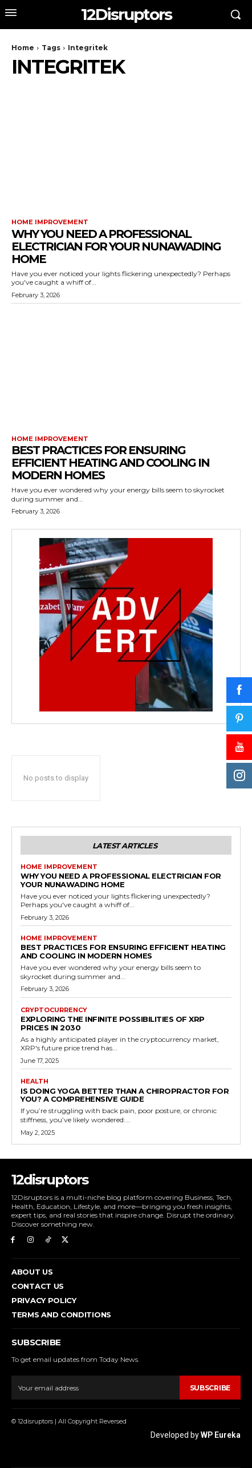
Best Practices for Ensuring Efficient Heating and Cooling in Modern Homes (110, 462)
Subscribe (210, 1388)
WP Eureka (221, 1434)
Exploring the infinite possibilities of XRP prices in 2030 (113, 1023)
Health (34, 1081)
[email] (95, 1388)
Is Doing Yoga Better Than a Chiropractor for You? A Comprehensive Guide (125, 1095)
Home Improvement (49, 222)
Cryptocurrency (54, 1010)
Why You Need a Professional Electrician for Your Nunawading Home (116, 246)
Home (22, 47)
